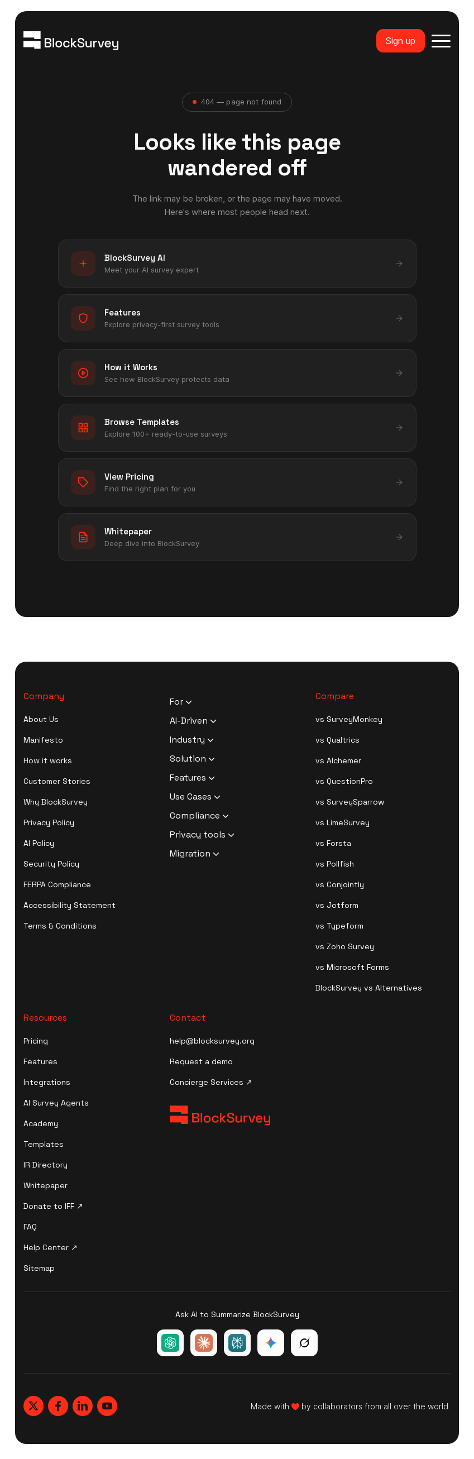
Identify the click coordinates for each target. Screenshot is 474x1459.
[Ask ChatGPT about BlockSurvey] (170, 1342)
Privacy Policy (48, 822)
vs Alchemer (338, 760)
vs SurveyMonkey (348, 719)
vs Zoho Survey (344, 946)
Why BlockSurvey (55, 802)
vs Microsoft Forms (352, 967)
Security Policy (51, 864)
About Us (41, 719)
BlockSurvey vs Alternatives (368, 988)
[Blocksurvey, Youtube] (107, 1406)
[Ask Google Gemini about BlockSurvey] (270, 1342)
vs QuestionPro (344, 781)
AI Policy (38, 843)
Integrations (46, 1082)
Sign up (400, 40)
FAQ (30, 1227)
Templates (43, 1144)
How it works (47, 760)
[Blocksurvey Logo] (70, 40)
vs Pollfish (334, 864)
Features (40, 1061)
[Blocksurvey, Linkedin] (83, 1406)
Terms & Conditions (60, 926)
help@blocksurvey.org (212, 1041)
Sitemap (39, 1268)
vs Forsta (333, 843)
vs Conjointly (339, 884)
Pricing (35, 1041)
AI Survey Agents (56, 1103)
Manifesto (43, 740)
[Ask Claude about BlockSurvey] (203, 1342)
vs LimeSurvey (342, 822)
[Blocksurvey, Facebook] (58, 1406)
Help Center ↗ (50, 1247)
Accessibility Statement (69, 905)
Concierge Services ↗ (211, 1082)
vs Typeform (339, 926)
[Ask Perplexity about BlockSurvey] (237, 1342)
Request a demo (201, 1061)
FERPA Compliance (57, 884)
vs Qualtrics (337, 740)
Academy (40, 1123)
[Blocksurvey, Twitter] (33, 1406)
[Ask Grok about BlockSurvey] (304, 1342)
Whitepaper (45, 1185)
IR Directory (45, 1165)
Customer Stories (56, 781)
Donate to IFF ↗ (53, 1206)
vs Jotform (336, 905)
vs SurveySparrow (349, 802)
